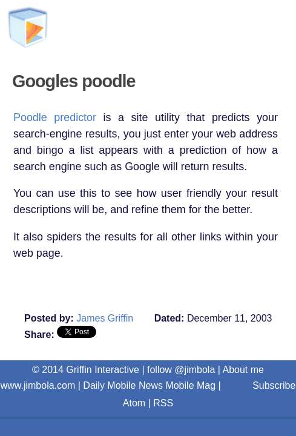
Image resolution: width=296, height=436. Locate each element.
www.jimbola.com (38, 385)
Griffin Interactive (158, 32)
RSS (163, 403)
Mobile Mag (190, 385)
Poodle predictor (54, 117)
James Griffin (104, 318)
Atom (134, 403)
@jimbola (194, 370)
